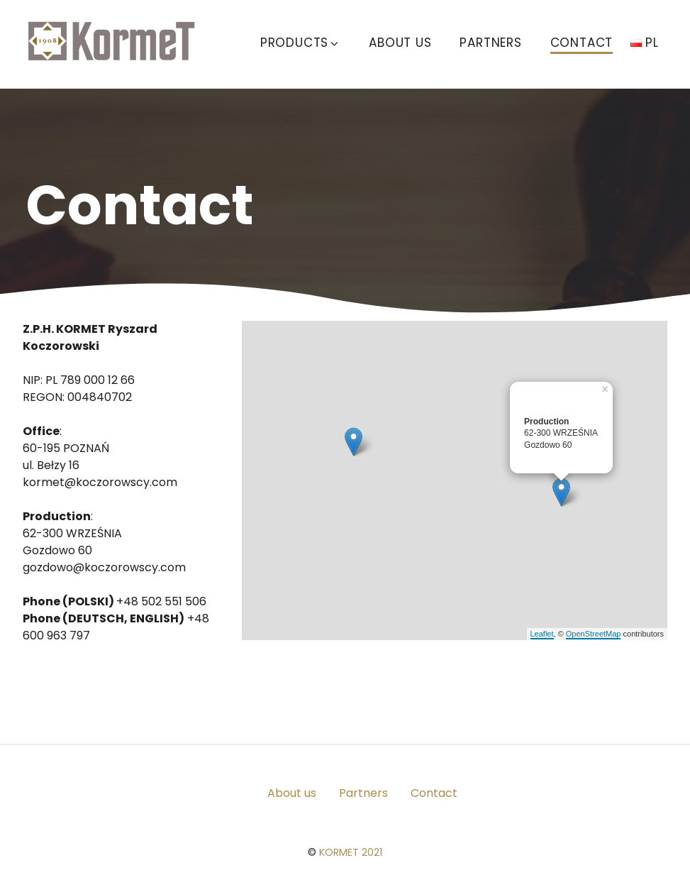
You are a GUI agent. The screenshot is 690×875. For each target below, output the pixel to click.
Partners (490, 42)
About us (400, 42)
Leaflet (542, 633)
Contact (581, 42)
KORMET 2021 (350, 852)
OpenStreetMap (593, 633)
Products (300, 42)
